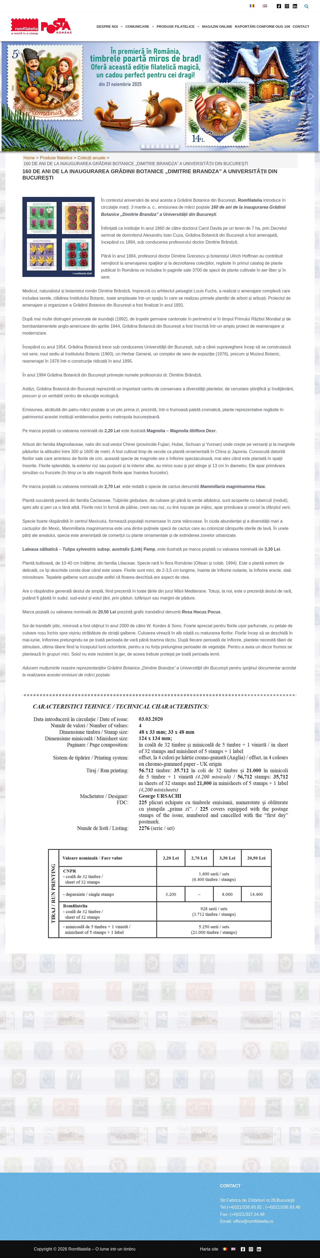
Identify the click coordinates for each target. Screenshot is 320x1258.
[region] (160, 96)
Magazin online (217, 27)
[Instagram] (287, 6)
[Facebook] (279, 6)
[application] (120, 26)
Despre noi (110, 26)
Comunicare (139, 26)
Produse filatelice (178, 26)
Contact (301, 27)
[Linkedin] (295, 6)
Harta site (209, 1249)
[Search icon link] (306, 6)
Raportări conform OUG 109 (262, 27)
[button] (8, 96)
